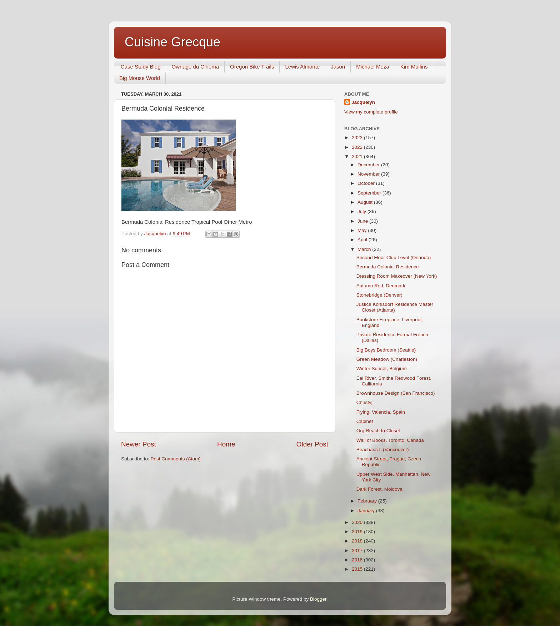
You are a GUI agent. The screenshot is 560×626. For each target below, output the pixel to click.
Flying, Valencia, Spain (380, 412)
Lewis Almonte (302, 67)
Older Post (312, 444)
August (366, 202)
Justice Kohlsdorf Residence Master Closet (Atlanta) (394, 307)
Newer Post (138, 444)
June (363, 221)
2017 (358, 550)
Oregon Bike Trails (252, 67)
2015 (358, 569)
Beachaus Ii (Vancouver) (382, 449)
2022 (358, 147)
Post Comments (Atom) (176, 458)
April (363, 239)
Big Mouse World (139, 78)
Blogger (318, 599)
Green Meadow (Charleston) (386, 359)
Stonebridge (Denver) (379, 295)
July (363, 211)
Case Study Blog (141, 67)
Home (226, 444)
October (367, 183)
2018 (358, 541)
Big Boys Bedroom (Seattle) (386, 350)
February (368, 501)
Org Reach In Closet (378, 430)
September (370, 193)
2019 (358, 531)
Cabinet (364, 421)
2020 (358, 522)
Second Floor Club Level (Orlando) (393, 257)
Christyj (364, 402)
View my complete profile (371, 112)
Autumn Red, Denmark (380, 285)
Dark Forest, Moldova (379, 489)
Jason (338, 67)
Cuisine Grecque (172, 42)
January (367, 510)
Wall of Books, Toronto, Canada (390, 440)
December (369, 164)
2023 (358, 137)
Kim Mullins (414, 67)
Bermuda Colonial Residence (387, 266)
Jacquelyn (363, 102)
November (369, 174)
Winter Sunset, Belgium (381, 368)
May (363, 230)
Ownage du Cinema (195, 67)
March (365, 249)
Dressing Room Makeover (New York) (396, 276)
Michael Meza (372, 67)
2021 (358, 156)
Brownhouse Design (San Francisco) (395, 393)
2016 (358, 559)
